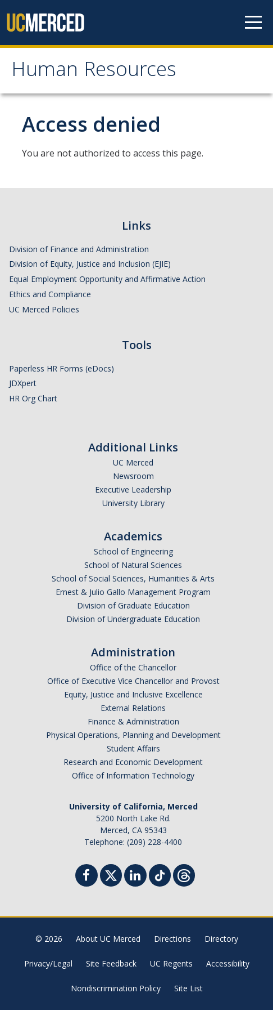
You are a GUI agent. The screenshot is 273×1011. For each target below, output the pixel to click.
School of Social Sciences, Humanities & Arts (133, 579)
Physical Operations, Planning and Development (133, 736)
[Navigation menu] (253, 22)
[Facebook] (86, 878)
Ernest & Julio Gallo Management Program (133, 593)
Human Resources (97, 73)
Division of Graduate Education (133, 606)
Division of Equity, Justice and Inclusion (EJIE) (90, 265)
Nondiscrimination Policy (116, 989)
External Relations (133, 709)
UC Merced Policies (44, 310)
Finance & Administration (133, 722)
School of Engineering (133, 552)
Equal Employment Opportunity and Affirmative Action (107, 280)
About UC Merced (108, 939)
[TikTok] (159, 875)
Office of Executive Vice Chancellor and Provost (133, 682)
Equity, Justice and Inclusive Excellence (133, 695)
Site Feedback (111, 964)
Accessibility (227, 964)
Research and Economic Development (133, 763)
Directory (221, 939)
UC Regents (171, 964)
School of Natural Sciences (133, 566)
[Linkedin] (135, 878)
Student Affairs (133, 749)
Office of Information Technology (133, 776)
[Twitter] (110, 875)
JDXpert (23, 384)
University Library (133, 504)
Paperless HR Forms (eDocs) (61, 369)
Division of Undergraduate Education (133, 620)
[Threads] (184, 875)
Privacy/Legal (48, 964)
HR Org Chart (33, 399)
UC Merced (133, 463)
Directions (172, 939)
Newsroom (133, 477)
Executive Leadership (133, 490)
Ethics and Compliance (50, 295)
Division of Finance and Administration (79, 250)
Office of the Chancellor (133, 668)
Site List (188, 989)
